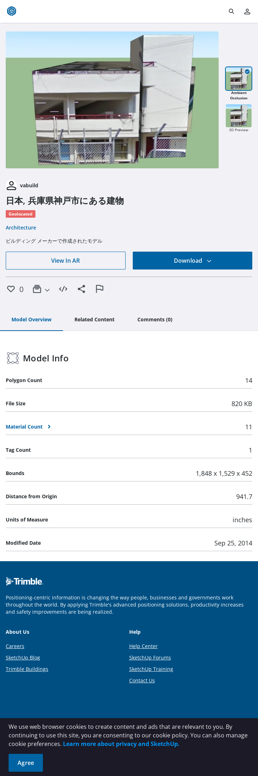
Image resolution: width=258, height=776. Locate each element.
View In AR (65, 261)
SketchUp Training (151, 669)
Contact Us (142, 680)
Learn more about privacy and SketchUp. (121, 744)
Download (193, 261)
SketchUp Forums (150, 657)
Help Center (143, 646)
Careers (15, 646)
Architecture (21, 227)
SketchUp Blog (23, 657)
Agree (26, 763)
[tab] (31, 320)
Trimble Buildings (27, 669)
